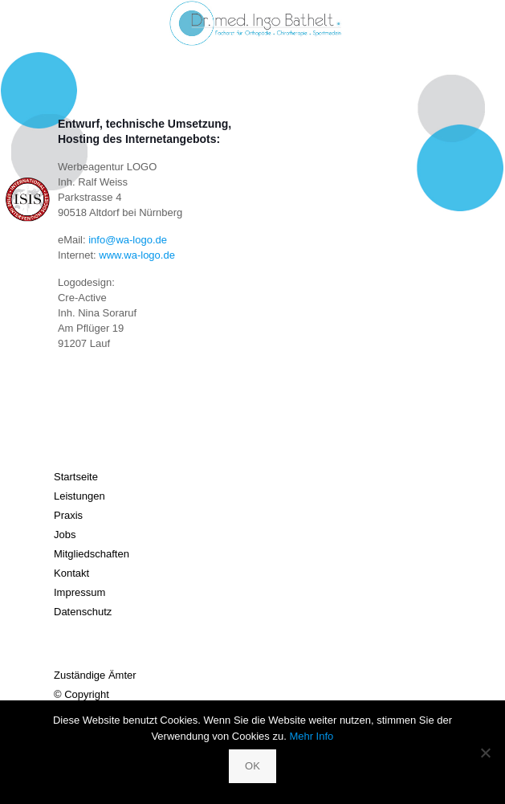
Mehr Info (311, 736)
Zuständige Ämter (95, 675)
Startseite (76, 477)
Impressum (79, 592)
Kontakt (71, 573)
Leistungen (79, 496)
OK (252, 766)
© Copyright (81, 694)
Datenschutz (83, 612)
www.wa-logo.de (137, 255)
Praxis (68, 515)
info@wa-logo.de (127, 240)
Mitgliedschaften (91, 554)
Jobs (64, 535)
